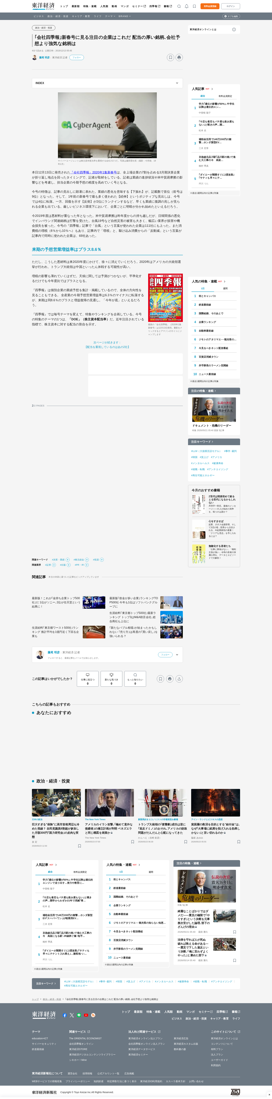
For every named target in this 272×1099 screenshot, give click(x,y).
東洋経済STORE (78, 1049)
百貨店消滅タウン (208, 356)
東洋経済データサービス (141, 1049)
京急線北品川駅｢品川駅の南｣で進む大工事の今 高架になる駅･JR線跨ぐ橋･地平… (67, 934)
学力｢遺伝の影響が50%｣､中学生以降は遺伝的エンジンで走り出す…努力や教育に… (68, 881)
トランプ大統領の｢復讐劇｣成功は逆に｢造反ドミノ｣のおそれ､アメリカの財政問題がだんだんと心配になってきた (162, 828)
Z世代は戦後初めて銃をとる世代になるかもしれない (222, 499)
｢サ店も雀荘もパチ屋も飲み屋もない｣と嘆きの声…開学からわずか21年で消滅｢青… (67, 899)
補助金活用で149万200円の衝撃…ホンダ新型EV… (215, 141)
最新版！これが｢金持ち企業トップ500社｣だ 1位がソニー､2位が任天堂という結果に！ (56, 602)
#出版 (63, 565)
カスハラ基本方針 (175, 1081)
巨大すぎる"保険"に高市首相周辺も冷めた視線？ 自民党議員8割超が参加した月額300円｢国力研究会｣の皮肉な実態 (55, 830)
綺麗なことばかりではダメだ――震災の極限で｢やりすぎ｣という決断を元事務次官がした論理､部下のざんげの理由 (194, 919)
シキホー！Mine (78, 1060)
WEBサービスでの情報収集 (47, 1081)
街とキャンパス (207, 296)
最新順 (76, 6)
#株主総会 (79, 559)
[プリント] (179, 57)
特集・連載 (90, 6)
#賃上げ (204, 457)
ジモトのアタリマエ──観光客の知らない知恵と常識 (218, 339)
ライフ (98, 16)
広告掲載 (129, 1073)
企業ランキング (207, 322)
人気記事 (198, 89)
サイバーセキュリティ (44, 1043)
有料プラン (217, 1049)
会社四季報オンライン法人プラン (146, 1043)
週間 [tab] (225, 288)
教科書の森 (180, 1049)
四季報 (153, 6)
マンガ (125, 6)
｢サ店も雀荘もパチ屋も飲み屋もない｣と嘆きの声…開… (216, 123)
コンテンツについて (222, 1043)
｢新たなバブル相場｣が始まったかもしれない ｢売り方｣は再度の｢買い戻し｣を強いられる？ (133, 632)
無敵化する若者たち (220, 546)
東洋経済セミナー (138, 1054)
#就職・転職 (198, 469)
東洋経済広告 (181, 1038)
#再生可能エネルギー (203, 475)
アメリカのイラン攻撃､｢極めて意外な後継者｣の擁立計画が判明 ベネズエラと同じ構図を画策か (109, 828)
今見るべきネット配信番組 (213, 348)
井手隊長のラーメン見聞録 (213, 365)
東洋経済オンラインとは (203, 29)
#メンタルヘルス (200, 463)
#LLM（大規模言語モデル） (206, 451)
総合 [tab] (203, 96)
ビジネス (39, 16)
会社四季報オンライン (81, 1043)
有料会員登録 (210, 6)
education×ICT (40, 1038)
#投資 (96, 559)
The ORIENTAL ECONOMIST (85, 1038)
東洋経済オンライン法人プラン (145, 1038)
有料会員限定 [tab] (225, 96)
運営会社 (72, 1073)
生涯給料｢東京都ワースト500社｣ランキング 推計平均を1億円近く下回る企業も (55, 632)
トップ (64, 6)
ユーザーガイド (219, 1060)
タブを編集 (233, 16)
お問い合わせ (196, 1081)
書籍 (166, 6)
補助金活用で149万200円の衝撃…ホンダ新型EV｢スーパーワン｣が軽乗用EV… (67, 917)
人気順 (104, 6)
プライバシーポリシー (78, 1081)
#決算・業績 (58, 559)
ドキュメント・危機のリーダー (211, 425)
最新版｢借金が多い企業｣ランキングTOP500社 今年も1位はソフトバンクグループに (133, 602)
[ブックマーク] (170, 57)
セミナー (137, 6)
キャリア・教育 (81, 16)
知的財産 (98, 1081)
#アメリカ (216, 457)
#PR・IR (79, 565)
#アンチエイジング (217, 469)
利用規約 (216, 1065)
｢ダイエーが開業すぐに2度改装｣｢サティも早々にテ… (216, 176)
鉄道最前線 (205, 304)
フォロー (77, 57)
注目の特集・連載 (202, 390)
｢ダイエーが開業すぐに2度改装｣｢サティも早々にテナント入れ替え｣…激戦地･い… (66, 952)
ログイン (231, 6)
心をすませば (216, 521)
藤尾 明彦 (44, 57)
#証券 (48, 565)
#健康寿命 (217, 463)
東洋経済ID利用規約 (151, 1081)
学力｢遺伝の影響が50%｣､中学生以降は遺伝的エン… (216, 105)
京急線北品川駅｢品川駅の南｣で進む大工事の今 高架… (217, 158)
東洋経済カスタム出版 (186, 1043)
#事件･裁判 (230, 451)
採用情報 (87, 1073)
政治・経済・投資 (58, 16)
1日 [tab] (203, 288)
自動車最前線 (206, 330)
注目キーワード (201, 441)
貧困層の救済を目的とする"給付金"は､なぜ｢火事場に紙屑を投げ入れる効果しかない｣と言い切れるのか (215, 828)
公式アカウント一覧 (108, 1073)
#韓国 (194, 457)
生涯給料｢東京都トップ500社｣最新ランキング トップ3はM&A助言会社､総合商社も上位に (132, 617)
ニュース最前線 (207, 374)
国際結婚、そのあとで (211, 313)
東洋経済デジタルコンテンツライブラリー (92, 1054)
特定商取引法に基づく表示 (122, 1081)
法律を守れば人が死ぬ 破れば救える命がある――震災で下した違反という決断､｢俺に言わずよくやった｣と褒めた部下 (193, 947)
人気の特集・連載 (204, 281)
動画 (114, 6)
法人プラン (217, 1054)
